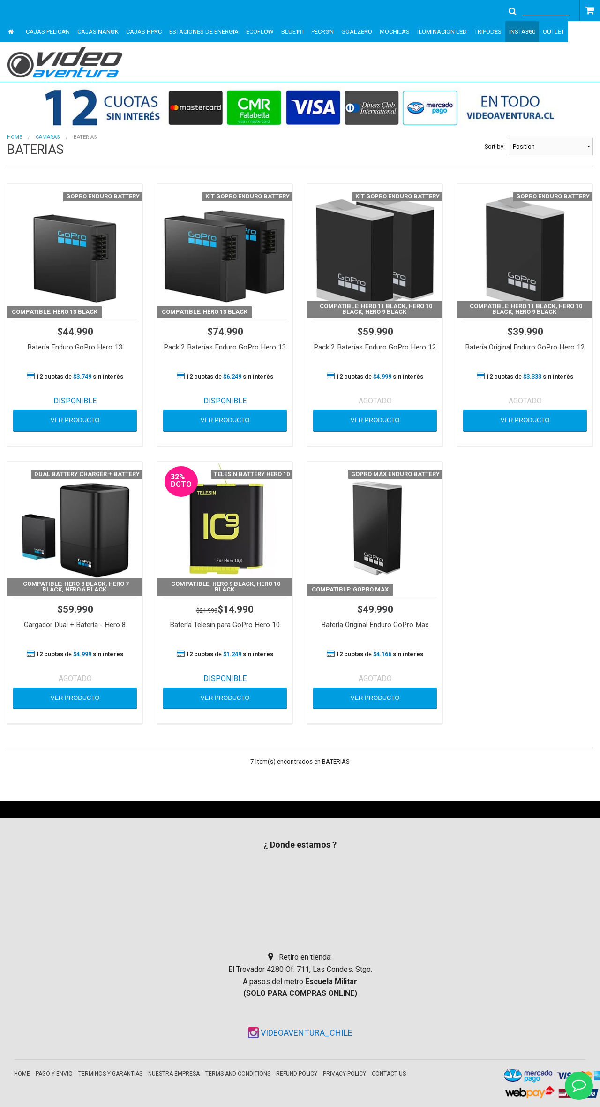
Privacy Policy (344, 1073)
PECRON (322, 31)
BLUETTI (292, 31)
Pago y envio (54, 1073)
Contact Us (389, 1073)
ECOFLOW (260, 31)
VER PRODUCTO (75, 420)
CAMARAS (48, 137)
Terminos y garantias (110, 1073)
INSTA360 (522, 31)
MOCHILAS (395, 31)
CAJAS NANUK (98, 31)
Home (14, 137)
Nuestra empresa (174, 1073)
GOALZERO (356, 31)
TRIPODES (488, 31)
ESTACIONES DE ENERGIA (204, 31)
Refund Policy (296, 1073)
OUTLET (553, 31)
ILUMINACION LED (442, 31)
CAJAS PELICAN (48, 31)
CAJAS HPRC (144, 31)
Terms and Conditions (237, 1073)
